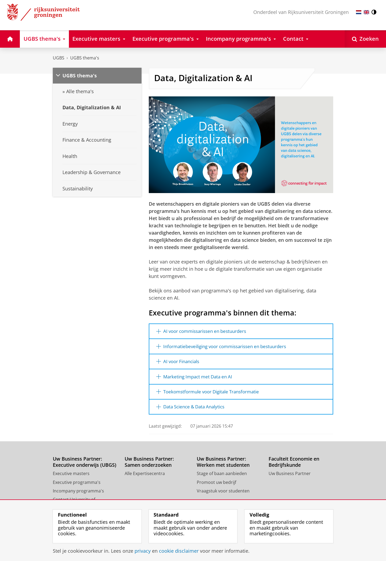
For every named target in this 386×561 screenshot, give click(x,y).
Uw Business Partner (290, 477)
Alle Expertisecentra (145, 477)
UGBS (58, 58)
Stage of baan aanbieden (222, 477)
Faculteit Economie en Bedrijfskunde (294, 465)
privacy (143, 551)
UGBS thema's (84, 58)
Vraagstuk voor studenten (223, 494)
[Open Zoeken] (365, 39)
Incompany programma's (78, 494)
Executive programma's (77, 485)
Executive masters (71, 477)
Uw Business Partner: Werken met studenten (223, 465)
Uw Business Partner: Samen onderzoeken (149, 465)
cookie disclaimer (179, 551)
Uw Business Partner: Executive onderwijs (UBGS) (84, 465)
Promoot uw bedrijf (216, 485)
